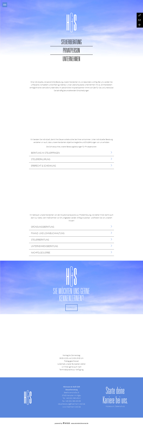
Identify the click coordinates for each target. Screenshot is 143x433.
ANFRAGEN (71, 307)
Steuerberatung (71, 42)
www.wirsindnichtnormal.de (79, 423)
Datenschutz (120, 406)
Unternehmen (71, 59)
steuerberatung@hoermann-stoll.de (71, 404)
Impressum (110, 406)
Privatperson (71, 50)
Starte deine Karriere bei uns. (115, 395)
